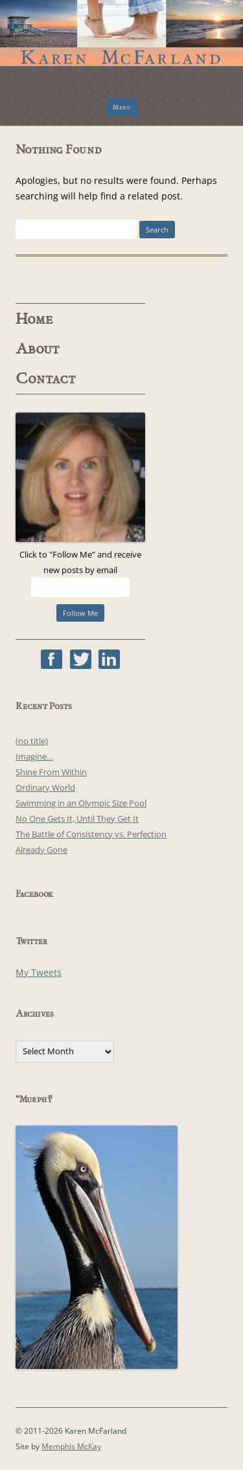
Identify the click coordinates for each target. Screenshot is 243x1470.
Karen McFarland (121, 26)
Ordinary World (45, 787)
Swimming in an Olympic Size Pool (81, 803)
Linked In (109, 659)
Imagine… (34, 756)
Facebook (51, 659)
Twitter (80, 659)
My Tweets (39, 972)
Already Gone (41, 849)
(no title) (32, 741)
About (38, 349)
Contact (46, 379)
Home (34, 319)
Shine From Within (51, 772)
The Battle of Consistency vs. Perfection (91, 834)
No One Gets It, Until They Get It (77, 818)
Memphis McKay (71, 1446)
